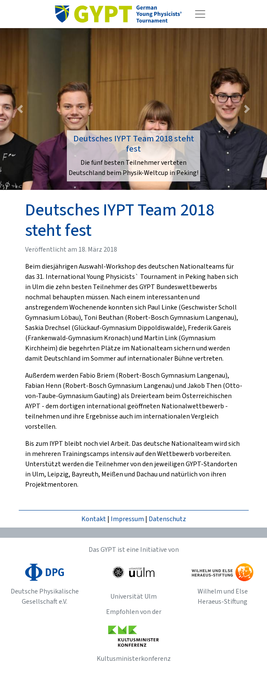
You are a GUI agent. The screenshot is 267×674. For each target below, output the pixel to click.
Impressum (127, 519)
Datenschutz (167, 519)
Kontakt (93, 519)
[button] (20, 109)
